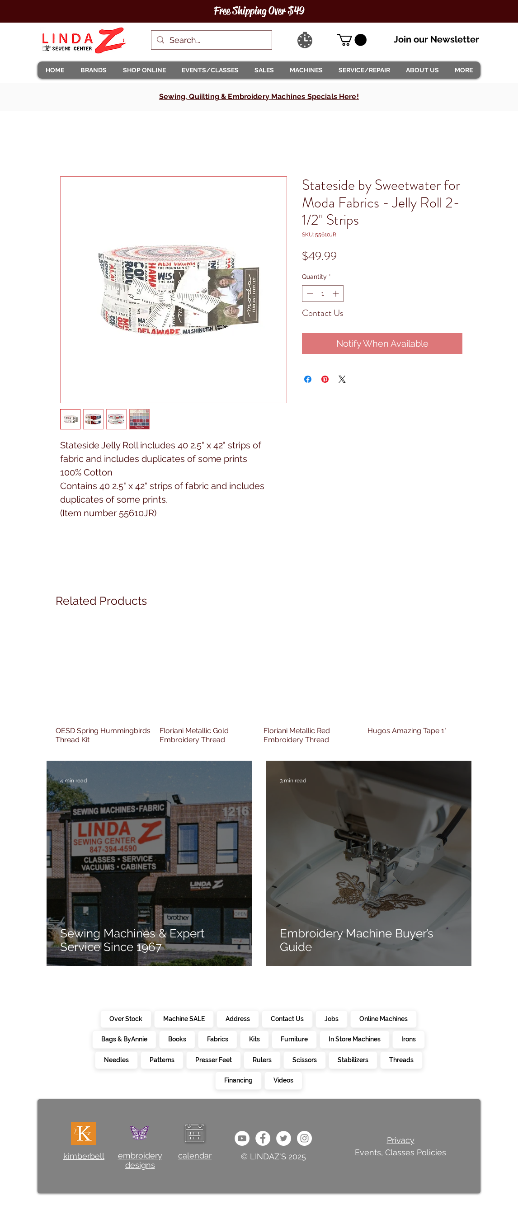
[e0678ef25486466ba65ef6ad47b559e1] (262, 1138)
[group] (259, 684)
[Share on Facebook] (307, 379)
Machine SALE (184, 1018)
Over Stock (125, 1018)
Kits (254, 1039)
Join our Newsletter (436, 39)
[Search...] (211, 40)
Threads (401, 1059)
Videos (283, 1080)
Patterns (161, 1059)
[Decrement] (309, 293)
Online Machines (383, 1018)
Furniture (294, 1039)
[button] (93, 70)
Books (177, 1039)
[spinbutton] (323, 293)
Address (237, 1018)
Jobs (331, 1018)
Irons (408, 1039)
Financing (238, 1080)
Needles (116, 1059)
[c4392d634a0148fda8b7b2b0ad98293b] (283, 1138)
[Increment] (336, 293)
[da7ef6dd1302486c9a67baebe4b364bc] (304, 1138)
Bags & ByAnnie (124, 1039)
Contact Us (287, 1018)
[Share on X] (342, 379)
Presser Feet (213, 1059)
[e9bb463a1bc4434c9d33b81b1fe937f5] (242, 1138)
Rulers (262, 1059)
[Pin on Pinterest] (325, 379)
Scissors (304, 1059)
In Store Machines (354, 1039)
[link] (352, 40)
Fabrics (217, 1039)
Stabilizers (352, 1059)
